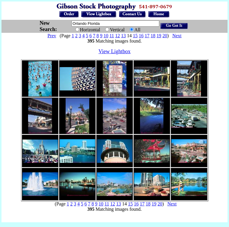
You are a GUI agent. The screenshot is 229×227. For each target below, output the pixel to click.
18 (153, 35)
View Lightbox (114, 51)
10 (105, 35)
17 (147, 35)
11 (111, 35)
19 (159, 35)
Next (176, 35)
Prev (52, 35)
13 (123, 35)
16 (141, 35)
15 (135, 35)
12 (117, 35)
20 (165, 35)
